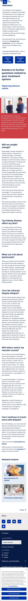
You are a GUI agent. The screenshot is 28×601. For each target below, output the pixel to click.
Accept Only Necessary (14, 593)
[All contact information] (8, 547)
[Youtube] (6, 555)
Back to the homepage (7, 59)
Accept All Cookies (14, 598)
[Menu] (5, 2)
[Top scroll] (22, 510)
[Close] (26, 569)
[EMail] (3, 526)
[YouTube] (14, 521)
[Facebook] (3, 521)
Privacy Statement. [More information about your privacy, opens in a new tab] (13, 586)
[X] (9, 521)
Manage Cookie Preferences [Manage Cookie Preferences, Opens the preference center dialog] (14, 589)
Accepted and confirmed (20, 59)
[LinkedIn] (19, 521)
